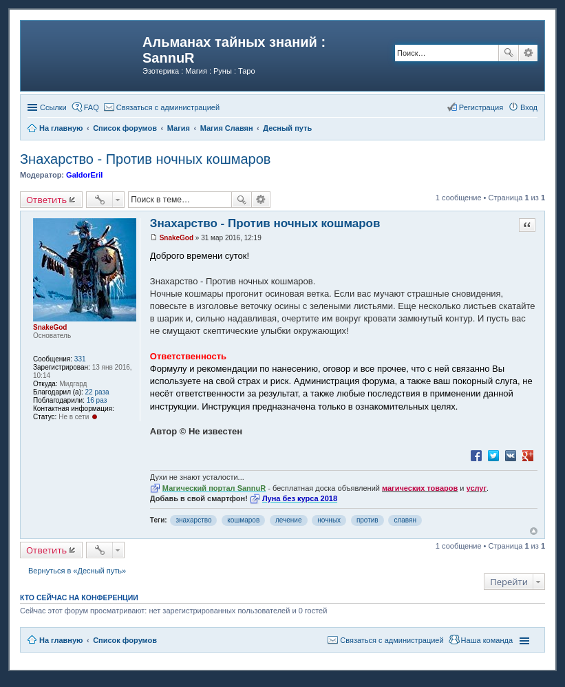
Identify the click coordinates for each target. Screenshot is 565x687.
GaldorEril (84, 175)
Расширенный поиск (528, 53)
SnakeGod (50, 327)
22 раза (97, 392)
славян (405, 520)
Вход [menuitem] (528, 107)
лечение (288, 520)
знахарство (193, 520)
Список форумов (125, 640)
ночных (329, 520)
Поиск (508, 53)
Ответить (46, 199)
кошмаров (243, 520)
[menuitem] (162, 107)
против (367, 520)
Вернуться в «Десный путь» (77, 571)
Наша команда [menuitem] (487, 640)
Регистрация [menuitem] (481, 107)
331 (80, 359)
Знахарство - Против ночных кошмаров (145, 159)
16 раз (97, 400)
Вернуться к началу (533, 531)
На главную (61, 640)
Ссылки (53, 107)
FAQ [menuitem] (91, 107)
